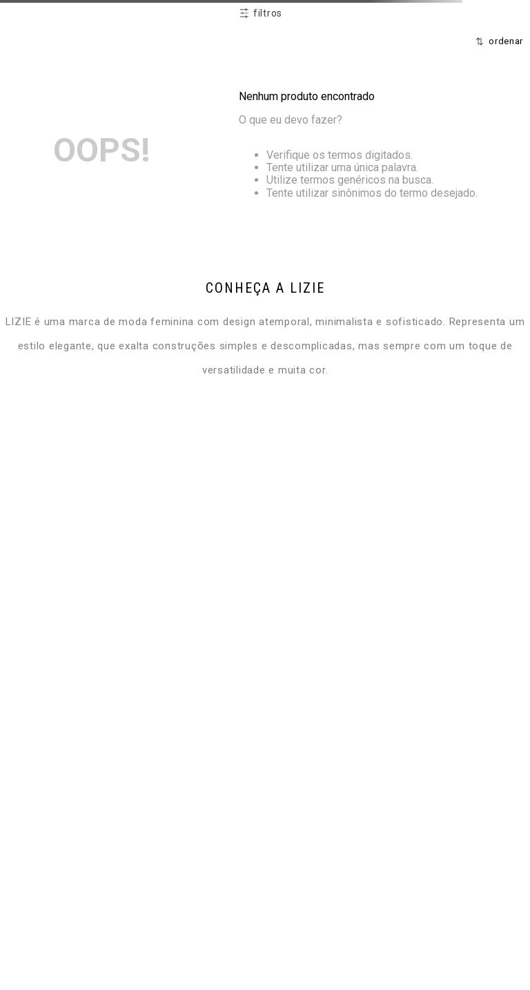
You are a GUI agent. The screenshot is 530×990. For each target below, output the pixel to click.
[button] (260, 13)
